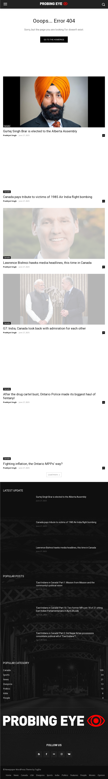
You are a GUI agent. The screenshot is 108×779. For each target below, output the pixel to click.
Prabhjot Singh (10, 135)
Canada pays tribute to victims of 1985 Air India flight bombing (47, 197)
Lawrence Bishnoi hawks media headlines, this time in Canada (47, 263)
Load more (54, 474)
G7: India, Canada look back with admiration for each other (44, 328)
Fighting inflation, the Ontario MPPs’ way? (33, 464)
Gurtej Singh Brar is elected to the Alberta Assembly (40, 131)
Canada (7, 126)
